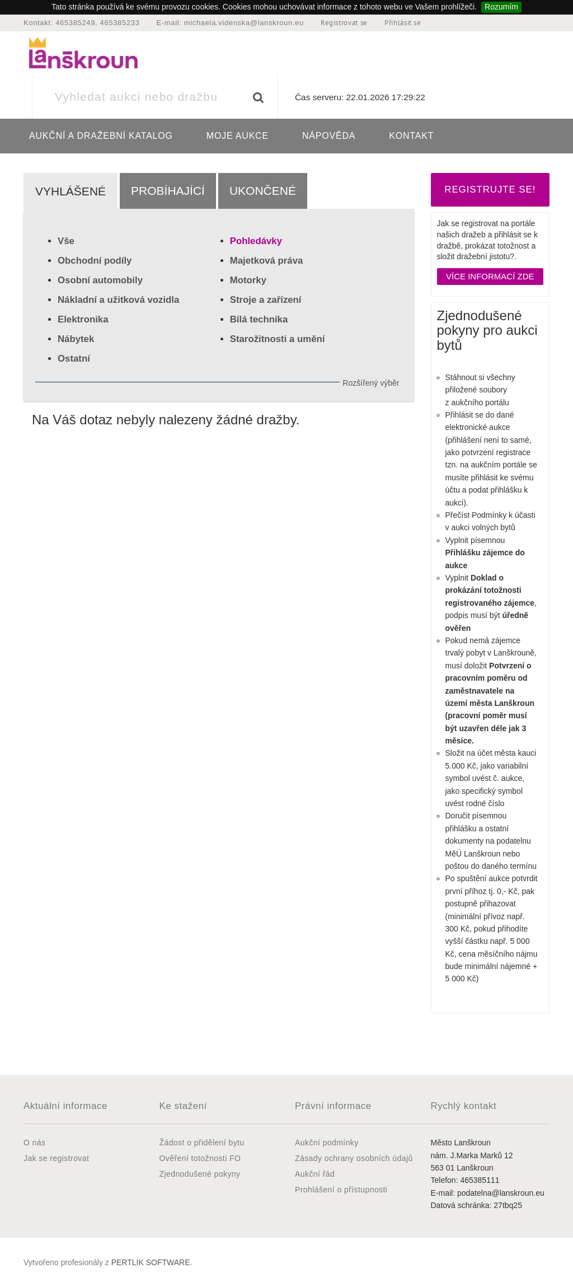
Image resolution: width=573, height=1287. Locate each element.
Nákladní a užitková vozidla (118, 299)
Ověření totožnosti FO (200, 1158)
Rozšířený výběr (370, 382)
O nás (34, 1142)
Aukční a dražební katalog (101, 136)
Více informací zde (490, 276)
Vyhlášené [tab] (70, 191)
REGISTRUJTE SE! (490, 189)
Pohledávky (256, 241)
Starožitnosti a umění (277, 339)
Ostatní (74, 358)
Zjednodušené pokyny (200, 1173)
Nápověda (328, 136)
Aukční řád (315, 1173)
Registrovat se (344, 22)
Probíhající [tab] (168, 190)
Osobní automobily (100, 280)
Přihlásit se (402, 22)
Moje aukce (237, 136)
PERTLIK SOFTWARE (150, 1262)
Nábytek (76, 339)
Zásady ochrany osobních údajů (354, 1158)
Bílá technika (259, 319)
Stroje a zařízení (266, 299)
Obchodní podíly (94, 260)
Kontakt (411, 136)
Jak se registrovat (56, 1158)
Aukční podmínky (327, 1142)
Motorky (248, 280)
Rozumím (501, 6)
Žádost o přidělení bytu (202, 1142)
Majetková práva (266, 260)
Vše (66, 241)
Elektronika (83, 319)
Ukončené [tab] (262, 190)
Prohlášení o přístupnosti (341, 1189)
